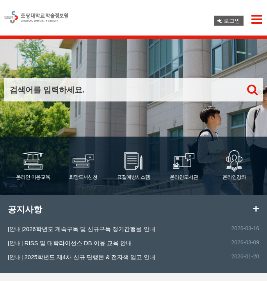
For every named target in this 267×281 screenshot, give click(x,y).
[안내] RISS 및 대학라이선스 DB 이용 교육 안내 (70, 243)
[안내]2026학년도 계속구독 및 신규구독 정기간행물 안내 (81, 229)
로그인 (228, 21)
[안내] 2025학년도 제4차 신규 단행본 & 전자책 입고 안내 (81, 257)
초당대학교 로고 (37, 20)
